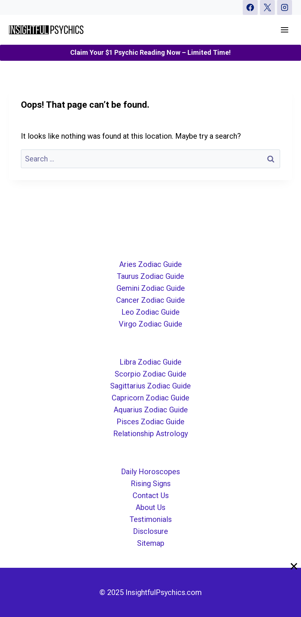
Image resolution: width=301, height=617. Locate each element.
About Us (150, 507)
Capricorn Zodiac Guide (150, 397)
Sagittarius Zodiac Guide (150, 385)
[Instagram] (284, 7)
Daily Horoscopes (150, 471)
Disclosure (150, 531)
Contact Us (151, 495)
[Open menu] (284, 29)
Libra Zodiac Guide (150, 362)
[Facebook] (250, 7)
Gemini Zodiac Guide (151, 288)
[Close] (294, 566)
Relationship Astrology (150, 433)
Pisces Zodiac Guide (150, 421)
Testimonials (151, 519)
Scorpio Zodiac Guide (150, 373)
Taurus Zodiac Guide (150, 276)
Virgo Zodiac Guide (150, 323)
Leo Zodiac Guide (150, 312)
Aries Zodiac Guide (150, 264)
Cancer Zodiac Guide (150, 300)
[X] (267, 7)
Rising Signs (151, 483)
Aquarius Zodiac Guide (151, 409)
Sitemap (150, 543)
